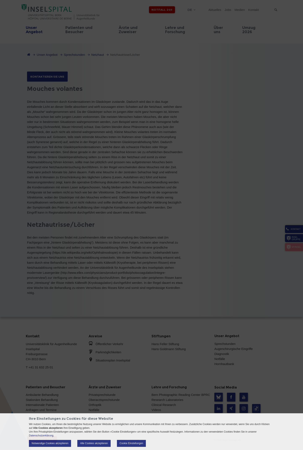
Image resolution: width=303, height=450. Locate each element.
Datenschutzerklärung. (41, 435)
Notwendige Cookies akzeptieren (50, 443)
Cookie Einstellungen (131, 443)
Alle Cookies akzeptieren (94, 443)
